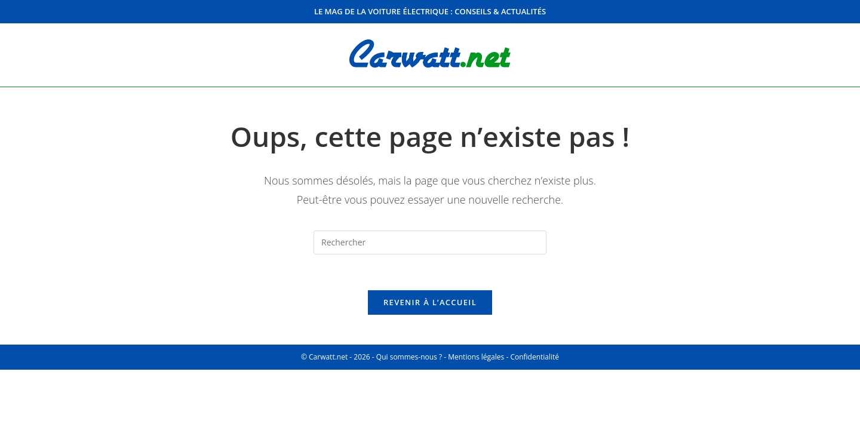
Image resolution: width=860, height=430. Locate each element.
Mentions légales (476, 357)
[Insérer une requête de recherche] (430, 242)
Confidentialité (534, 357)
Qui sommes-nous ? (409, 357)
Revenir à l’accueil (430, 302)
